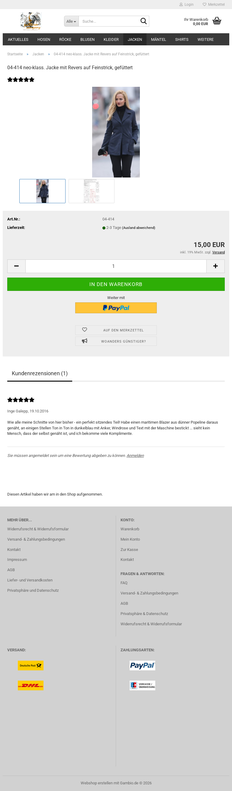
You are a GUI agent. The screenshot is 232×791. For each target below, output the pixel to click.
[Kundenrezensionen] (20, 83)
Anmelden (135, 455)
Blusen (87, 39)
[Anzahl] (116, 266)
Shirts (181, 39)
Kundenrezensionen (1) (40, 373)
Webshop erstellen (97, 783)
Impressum (17, 559)
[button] (16, 266)
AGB (11, 570)
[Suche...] (71, 21)
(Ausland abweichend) (138, 228)
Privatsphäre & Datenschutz (144, 613)
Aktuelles (18, 39)
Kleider (111, 39)
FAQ (124, 583)
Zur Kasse (129, 549)
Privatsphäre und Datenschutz (33, 590)
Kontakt (14, 549)
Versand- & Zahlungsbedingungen (36, 539)
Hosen (43, 39)
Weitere (206, 39)
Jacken (135, 39)
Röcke (65, 39)
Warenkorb (130, 529)
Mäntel (158, 39)
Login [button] (186, 4)
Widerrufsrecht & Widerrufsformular (38, 529)
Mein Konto (130, 539)
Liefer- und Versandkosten (30, 580)
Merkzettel (214, 4)
